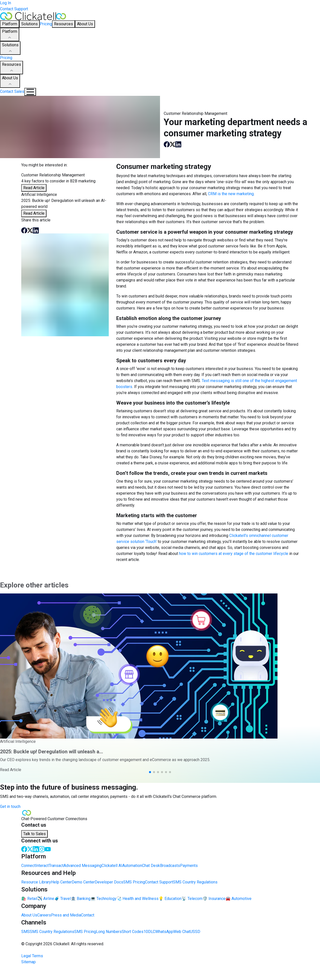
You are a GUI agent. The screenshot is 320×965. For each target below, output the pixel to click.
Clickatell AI (112, 865)
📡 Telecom (192, 898)
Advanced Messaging (83, 865)
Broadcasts (170, 865)
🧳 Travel (62, 898)
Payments (189, 865)
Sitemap (28, 961)
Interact (42, 865)
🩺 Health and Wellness (137, 898)
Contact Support (14, 9)
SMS (25, 931)
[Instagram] (42, 848)
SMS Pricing (134, 882)
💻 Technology (103, 898)
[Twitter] (30, 848)
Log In (5, 3)
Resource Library (36, 882)
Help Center (61, 882)
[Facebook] (24, 848)
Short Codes (133, 931)
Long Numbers (109, 931)
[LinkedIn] (36, 848)
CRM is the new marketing (231, 193)
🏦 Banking (80, 898)
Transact (56, 865)
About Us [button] (85, 24)
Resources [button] (63, 24)
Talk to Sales (34, 833)
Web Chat (181, 931)
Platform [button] (9, 24)
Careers (44, 915)
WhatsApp (164, 931)
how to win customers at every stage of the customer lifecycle (233, 553)
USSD (195, 931)
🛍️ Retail (29, 898)
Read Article (33, 187)
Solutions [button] (29, 24)
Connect (28, 865)
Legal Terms (32, 955)
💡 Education (170, 898)
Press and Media (66, 915)
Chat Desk (151, 865)
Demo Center (83, 882)
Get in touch (10, 806)
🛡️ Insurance (214, 898)
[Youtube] (48, 848)
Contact (87, 915)
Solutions (10, 48)
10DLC (149, 931)
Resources (11, 68)
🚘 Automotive (239, 898)
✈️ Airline (45, 898)
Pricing (46, 24)
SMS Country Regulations (195, 882)
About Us (10, 81)
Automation (132, 865)
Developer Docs (109, 882)
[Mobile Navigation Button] (30, 92)
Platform (9, 35)
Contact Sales (12, 91)
